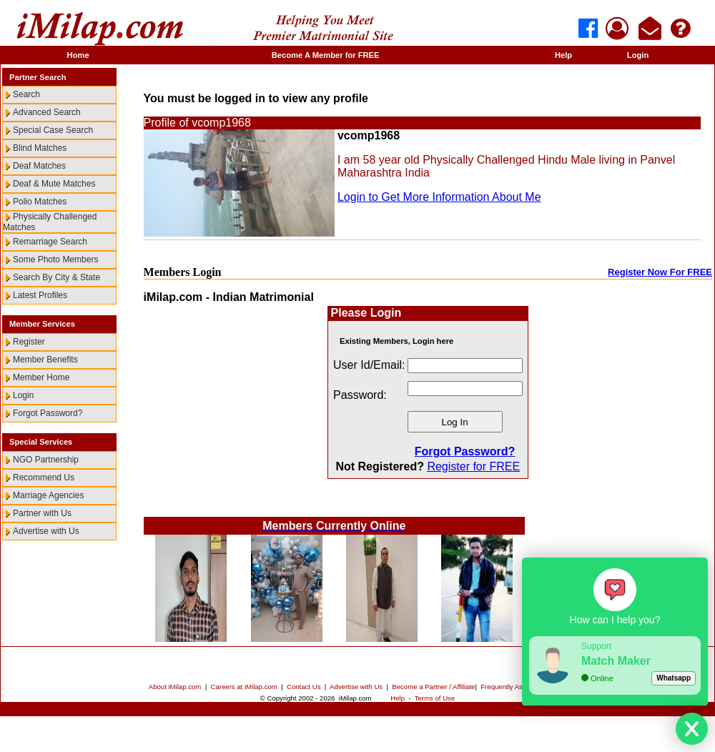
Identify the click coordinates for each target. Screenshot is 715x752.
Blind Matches (39, 148)
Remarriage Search (50, 242)
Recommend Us (43, 478)
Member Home (41, 377)
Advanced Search (47, 112)
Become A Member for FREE (326, 55)
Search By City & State (56, 277)
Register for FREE (473, 466)
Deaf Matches (39, 166)
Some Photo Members (55, 259)
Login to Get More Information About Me (439, 197)
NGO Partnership (46, 460)
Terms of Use (435, 698)
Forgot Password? (47, 413)
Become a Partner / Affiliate (433, 687)
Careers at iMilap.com (244, 687)
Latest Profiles (40, 295)
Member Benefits (45, 360)
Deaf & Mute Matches (54, 184)
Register (29, 342)
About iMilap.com (175, 687)
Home (78, 55)
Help (563, 55)
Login (638, 55)
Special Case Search (53, 130)
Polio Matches (39, 202)
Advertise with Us (46, 531)
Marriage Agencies (48, 495)
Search (26, 94)
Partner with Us (42, 513)
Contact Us (303, 687)
